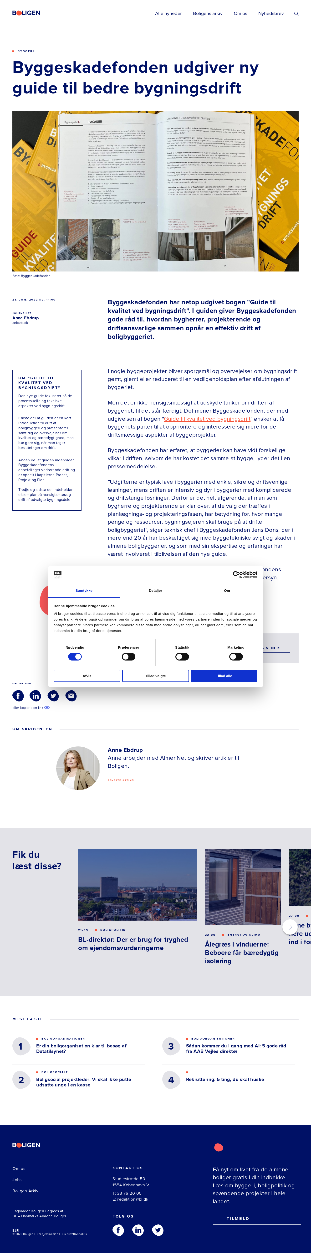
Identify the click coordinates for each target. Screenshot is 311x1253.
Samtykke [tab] (84, 590)
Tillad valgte (155, 676)
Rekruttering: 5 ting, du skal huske (225, 1079)
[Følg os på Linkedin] (138, 1230)
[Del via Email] (71, 695)
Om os (240, 13)
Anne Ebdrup (25, 318)
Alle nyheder (168, 13)
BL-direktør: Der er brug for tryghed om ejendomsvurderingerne (133, 944)
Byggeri (26, 51)
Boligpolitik (113, 930)
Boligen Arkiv (25, 1191)
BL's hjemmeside (47, 1234)
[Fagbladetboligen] (32, 13)
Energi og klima (244, 935)
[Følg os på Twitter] (157, 1230)
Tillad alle (224, 676)
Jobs (16, 1179)
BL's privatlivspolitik (74, 1234)
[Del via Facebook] (18, 695)
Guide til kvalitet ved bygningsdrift (207, 418)
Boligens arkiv (208, 13)
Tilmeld (234, 1218)
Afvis (87, 676)
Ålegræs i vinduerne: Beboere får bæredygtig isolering (242, 952)
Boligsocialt (54, 1072)
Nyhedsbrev (271, 13)
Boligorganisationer (63, 1039)
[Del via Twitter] (53, 695)
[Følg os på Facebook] (118, 1230)
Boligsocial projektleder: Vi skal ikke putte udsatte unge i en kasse (83, 1082)
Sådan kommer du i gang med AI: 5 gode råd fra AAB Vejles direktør (236, 1048)
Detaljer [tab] (155, 590)
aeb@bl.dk (20, 323)
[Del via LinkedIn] (35, 695)
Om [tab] (227, 590)
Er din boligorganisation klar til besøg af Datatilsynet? (81, 1048)
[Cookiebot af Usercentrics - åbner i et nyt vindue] (236, 574)
